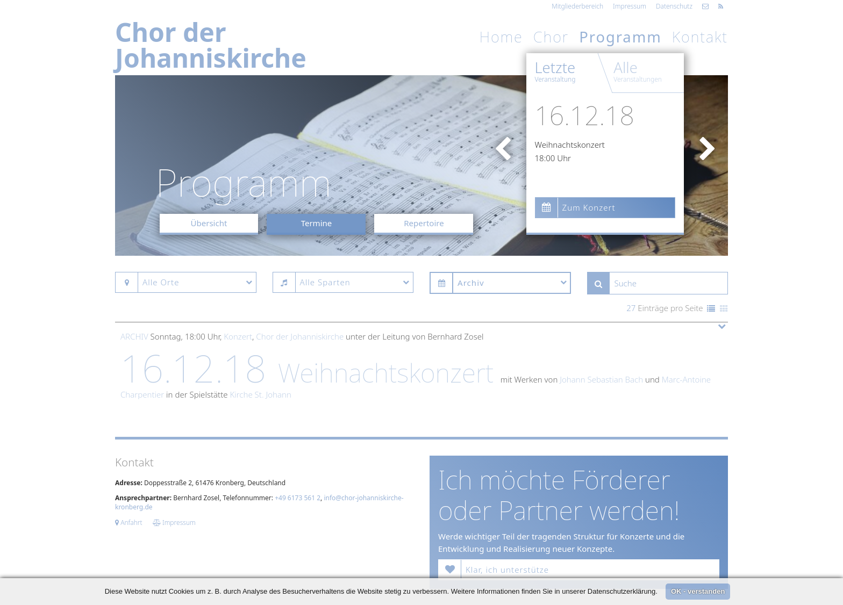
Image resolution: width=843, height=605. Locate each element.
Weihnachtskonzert (570, 144)
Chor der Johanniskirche (300, 336)
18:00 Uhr (553, 158)
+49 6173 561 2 (297, 497)
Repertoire (424, 223)
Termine (316, 223)
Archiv (134, 336)
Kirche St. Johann (260, 394)
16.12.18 (584, 115)
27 (630, 307)
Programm (620, 37)
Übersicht (209, 223)
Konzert (238, 336)
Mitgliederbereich (577, 6)
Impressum (629, 6)
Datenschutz (674, 6)
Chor (551, 37)
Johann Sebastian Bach (601, 379)
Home (501, 37)
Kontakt (700, 37)
